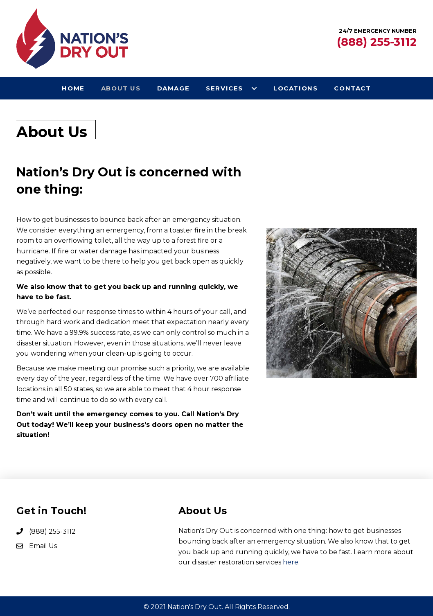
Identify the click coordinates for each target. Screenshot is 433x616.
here (290, 562)
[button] (254, 88)
